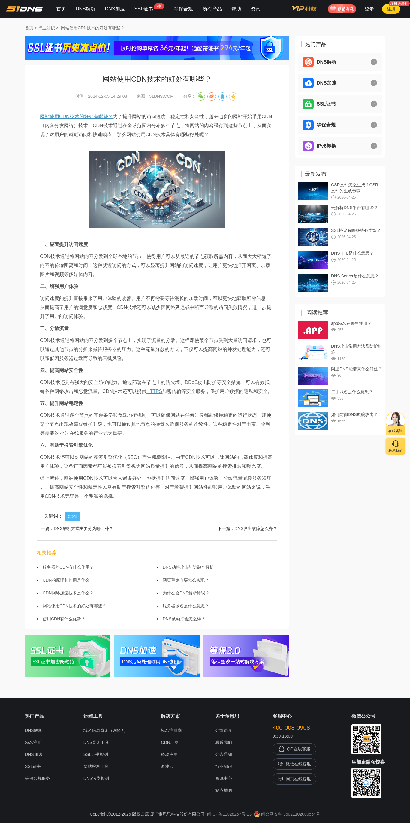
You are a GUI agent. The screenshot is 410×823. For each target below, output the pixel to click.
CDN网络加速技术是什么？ (68, 593)
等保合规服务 (37, 778)
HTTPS (154, 391)
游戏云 (167, 766)
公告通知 (223, 754)
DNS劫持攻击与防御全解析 (188, 567)
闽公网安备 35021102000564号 (287, 814)
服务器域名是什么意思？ (186, 605)
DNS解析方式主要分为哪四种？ (83, 528)
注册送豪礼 (399, 3)
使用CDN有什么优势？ (64, 618)
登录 (369, 8)
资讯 (255, 8)
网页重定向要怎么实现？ (186, 580)
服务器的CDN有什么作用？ (68, 567)
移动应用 (169, 754)
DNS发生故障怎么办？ (255, 528)
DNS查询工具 (96, 742)
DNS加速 (115, 8)
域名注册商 (171, 730)
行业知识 (46, 27)
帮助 (236, 8)
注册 (391, 9)
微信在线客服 (294, 764)
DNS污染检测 (96, 778)
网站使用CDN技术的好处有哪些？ (93, 27)
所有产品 (212, 8)
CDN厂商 (169, 742)
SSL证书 (149, 7)
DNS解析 (85, 8)
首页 (61, 8)
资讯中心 (223, 778)
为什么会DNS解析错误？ (186, 593)
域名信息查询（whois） (105, 730)
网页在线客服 (294, 779)
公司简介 (223, 730)
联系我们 (223, 742)
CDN (72, 516)
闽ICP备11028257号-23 (229, 814)
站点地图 (223, 790)
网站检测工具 (96, 766)
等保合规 (183, 8)
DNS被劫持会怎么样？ (184, 618)
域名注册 (33, 742)
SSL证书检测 (95, 754)
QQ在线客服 (294, 749)
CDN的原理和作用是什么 (66, 580)
